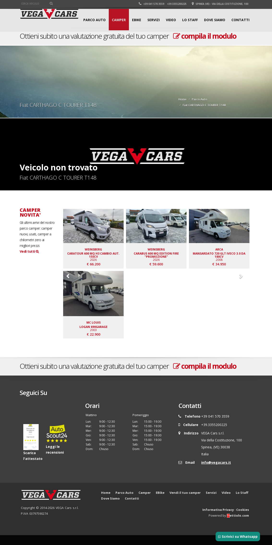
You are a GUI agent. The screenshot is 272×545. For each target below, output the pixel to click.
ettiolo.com (238, 525)
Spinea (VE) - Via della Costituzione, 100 (221, 4)
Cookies (242, 519)
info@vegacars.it (216, 472)
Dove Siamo (214, 41)
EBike (136, 41)
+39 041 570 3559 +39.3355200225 (163, 4)
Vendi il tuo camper (185, 502)
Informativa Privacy (218, 519)
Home (182, 99)
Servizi (153, 41)
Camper (119, 41)
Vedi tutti (29, 251)
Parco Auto (94, 41)
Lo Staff (190, 41)
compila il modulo (204, 376)
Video (171, 41)
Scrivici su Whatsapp (238, 536)
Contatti (240, 41)
